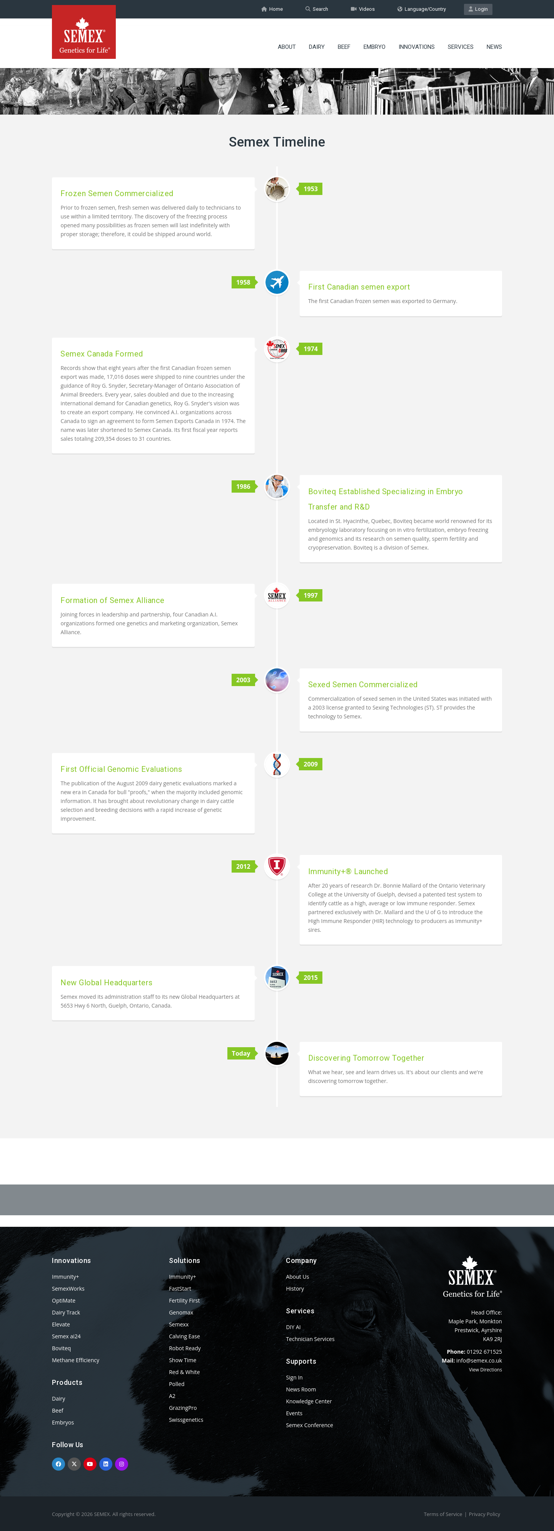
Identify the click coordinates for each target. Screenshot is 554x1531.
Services (461, 40)
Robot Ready (185, 1348)
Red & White (184, 1372)
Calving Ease (184, 1336)
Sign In (294, 1377)
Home (272, 9)
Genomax (181, 1312)
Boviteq (61, 1348)
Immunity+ (65, 1276)
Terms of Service (443, 1514)
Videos (363, 9)
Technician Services (310, 1339)
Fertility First (184, 1300)
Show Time (182, 1360)
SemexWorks (68, 1288)
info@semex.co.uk (479, 1360)
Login (478, 9)
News (494, 40)
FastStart (180, 1288)
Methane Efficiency (75, 1360)
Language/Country (421, 9)
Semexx (179, 1324)
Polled (176, 1384)
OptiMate (63, 1300)
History (295, 1288)
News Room (301, 1389)
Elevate (61, 1324)
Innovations (417, 40)
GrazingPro (183, 1407)
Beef (344, 40)
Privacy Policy (484, 1514)
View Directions (485, 1369)
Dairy (317, 40)
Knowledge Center (309, 1401)
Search (316, 9)
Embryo (374, 40)
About (287, 40)
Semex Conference (309, 1425)
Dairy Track (66, 1312)
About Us (297, 1276)
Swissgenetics (186, 1419)
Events (294, 1413)
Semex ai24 (66, 1336)
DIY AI (293, 1327)
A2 (172, 1395)
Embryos (63, 1422)
